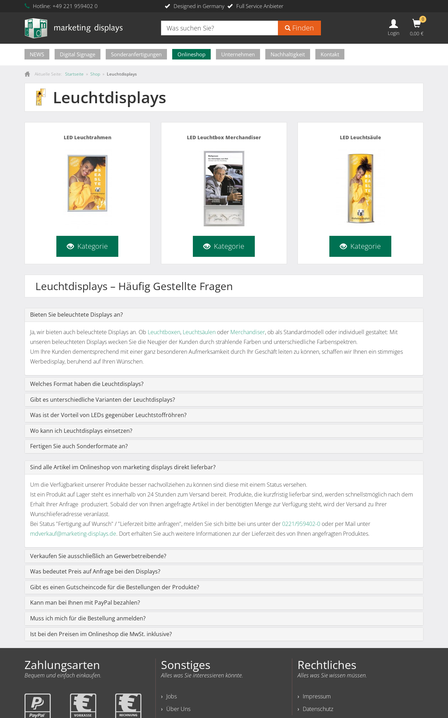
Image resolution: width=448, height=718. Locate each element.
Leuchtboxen (164, 332)
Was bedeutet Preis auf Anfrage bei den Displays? (95, 571)
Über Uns (178, 709)
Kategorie (87, 246)
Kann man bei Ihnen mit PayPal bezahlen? (85, 602)
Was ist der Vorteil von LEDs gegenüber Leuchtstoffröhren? (108, 415)
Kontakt (330, 54)
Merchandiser (247, 332)
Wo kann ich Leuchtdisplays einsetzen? (81, 431)
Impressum (317, 696)
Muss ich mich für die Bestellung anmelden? (88, 618)
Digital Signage (77, 54)
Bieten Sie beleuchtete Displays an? (76, 314)
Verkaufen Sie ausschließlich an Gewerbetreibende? (98, 556)
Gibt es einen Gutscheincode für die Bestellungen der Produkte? (114, 587)
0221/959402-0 (301, 524)
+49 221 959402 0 (75, 5)
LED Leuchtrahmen (87, 137)
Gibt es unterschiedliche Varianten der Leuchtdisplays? (102, 399)
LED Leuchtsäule (360, 137)
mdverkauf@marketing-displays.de (73, 533)
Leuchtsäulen (199, 332)
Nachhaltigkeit (288, 54)
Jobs (171, 696)
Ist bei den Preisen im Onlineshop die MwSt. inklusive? (101, 634)
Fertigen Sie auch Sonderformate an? (79, 446)
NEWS (37, 54)
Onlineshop (191, 54)
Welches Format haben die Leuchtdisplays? (87, 384)
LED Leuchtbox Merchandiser (224, 137)
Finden (299, 28)
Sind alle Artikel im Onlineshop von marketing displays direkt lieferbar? (123, 467)
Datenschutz (318, 709)
